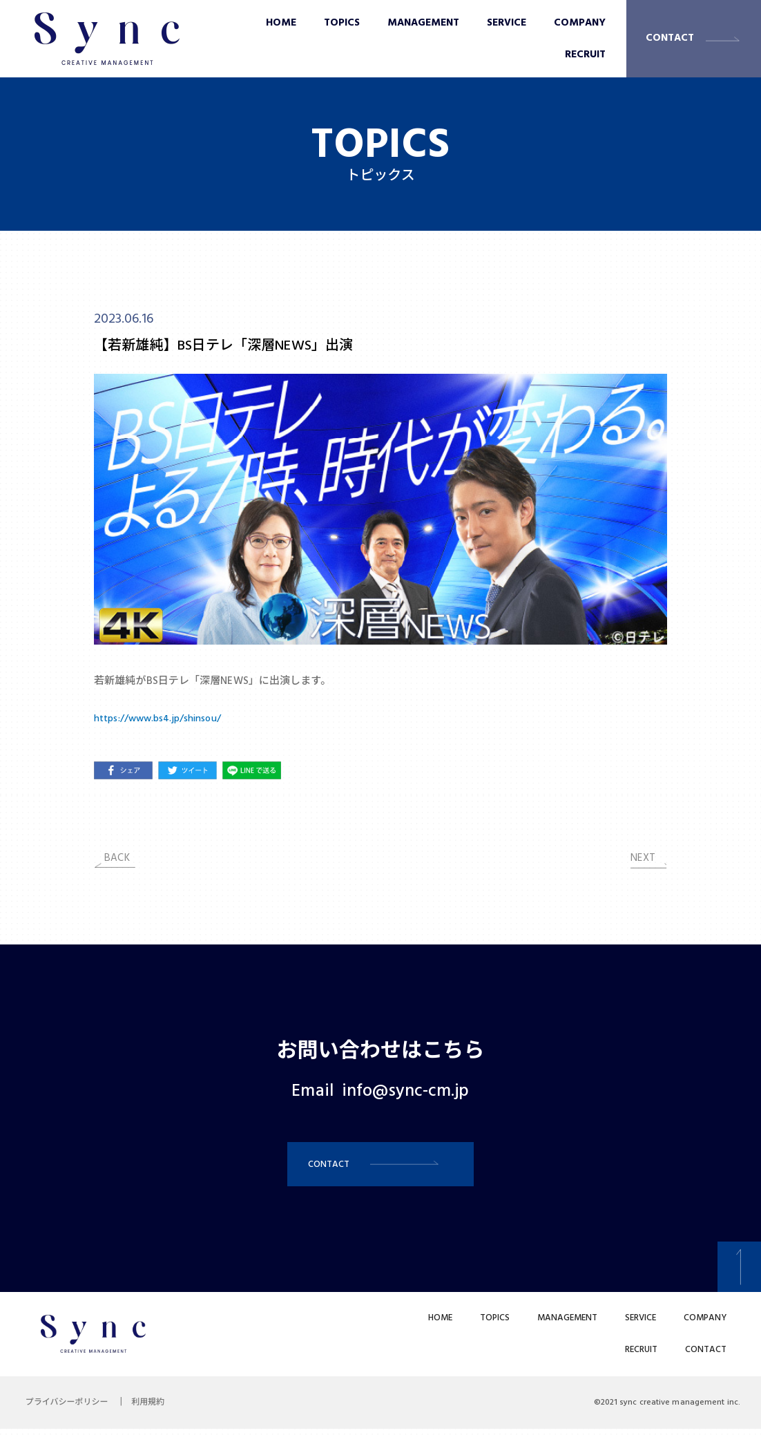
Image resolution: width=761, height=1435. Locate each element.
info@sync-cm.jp (406, 1091)
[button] (380, 1167)
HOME (281, 23)
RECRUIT (585, 54)
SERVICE (506, 23)
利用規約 (154, 1409)
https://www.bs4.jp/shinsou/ (161, 718)
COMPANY (580, 23)
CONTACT (670, 38)
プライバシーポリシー (69, 1409)
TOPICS (342, 23)
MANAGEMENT (423, 23)
